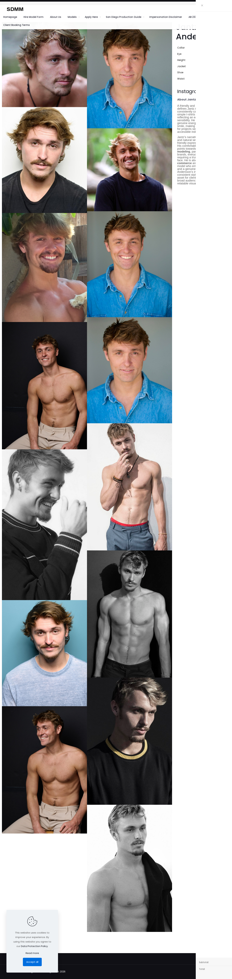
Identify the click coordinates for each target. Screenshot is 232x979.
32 (228, 78)
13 (229, 72)
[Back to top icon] (209, 971)
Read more (32, 953)
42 (228, 66)
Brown (226, 54)
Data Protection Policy (34, 946)
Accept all (32, 962)
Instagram (189, 91)
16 (229, 47)
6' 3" (227, 60)
